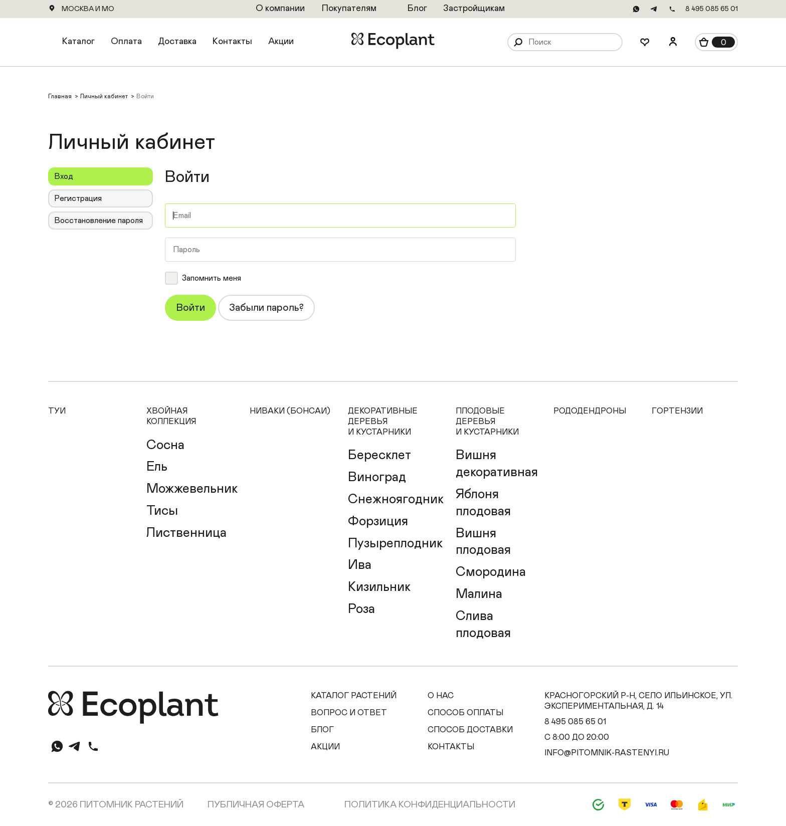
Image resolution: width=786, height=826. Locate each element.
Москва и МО (88, 9)
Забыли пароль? (266, 308)
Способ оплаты (465, 713)
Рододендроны (589, 411)
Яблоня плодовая (483, 503)
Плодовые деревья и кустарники (487, 421)
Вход (63, 176)
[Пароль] (340, 250)
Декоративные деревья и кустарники (383, 421)
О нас (441, 696)
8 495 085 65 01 (711, 9)
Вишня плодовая (483, 542)
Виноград (377, 477)
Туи (57, 411)
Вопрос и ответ (349, 713)
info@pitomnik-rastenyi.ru (606, 753)
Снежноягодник (396, 499)
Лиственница (186, 532)
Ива (359, 564)
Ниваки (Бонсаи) (290, 411)
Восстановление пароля (98, 221)
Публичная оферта (256, 804)
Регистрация (78, 198)
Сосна (165, 445)
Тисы (162, 510)
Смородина (491, 571)
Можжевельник (192, 488)
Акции (281, 41)
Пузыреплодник (395, 543)
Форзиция (378, 521)
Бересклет (379, 455)
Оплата (126, 41)
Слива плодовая (483, 624)
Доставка (177, 41)
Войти (190, 308)
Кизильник (379, 586)
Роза (361, 608)
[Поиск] (573, 42)
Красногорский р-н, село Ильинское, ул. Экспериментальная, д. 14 (638, 701)
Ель (156, 466)
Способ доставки (470, 730)
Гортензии (677, 411)
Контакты (232, 41)
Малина (479, 593)
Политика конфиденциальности (429, 804)
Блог (322, 730)
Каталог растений (354, 696)
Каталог (78, 41)
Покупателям (349, 8)
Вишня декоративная (497, 464)
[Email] (340, 215)
